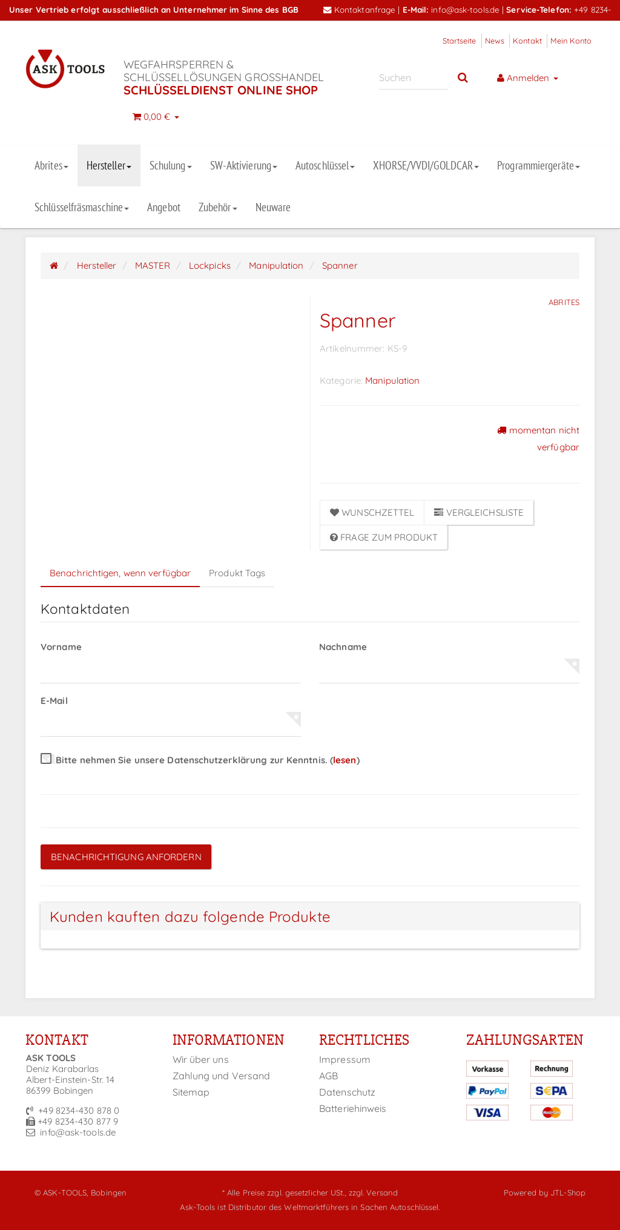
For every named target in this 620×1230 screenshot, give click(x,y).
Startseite (460, 40)
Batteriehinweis (353, 1108)
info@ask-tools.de (465, 9)
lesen (345, 760)
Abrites (51, 165)
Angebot (163, 207)
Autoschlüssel (325, 165)
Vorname (61, 647)
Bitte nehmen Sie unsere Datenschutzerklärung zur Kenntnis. (200, 760)
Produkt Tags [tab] (237, 573)
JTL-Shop (567, 1192)
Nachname (343, 647)
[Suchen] (414, 77)
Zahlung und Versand (222, 1076)
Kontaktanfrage (359, 9)
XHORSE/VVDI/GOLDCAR (426, 165)
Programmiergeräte (538, 165)
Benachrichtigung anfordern (126, 857)
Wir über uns (201, 1059)
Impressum (345, 1059)
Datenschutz (347, 1092)
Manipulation (392, 380)
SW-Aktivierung (243, 165)
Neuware (273, 207)
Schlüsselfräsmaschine (82, 207)
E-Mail (54, 700)
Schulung (171, 165)
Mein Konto (571, 40)
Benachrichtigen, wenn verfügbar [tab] (120, 573)
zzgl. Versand (373, 1192)
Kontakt (527, 40)
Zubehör (218, 207)
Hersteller (109, 165)
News (494, 40)
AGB (328, 1076)
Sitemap (191, 1092)
